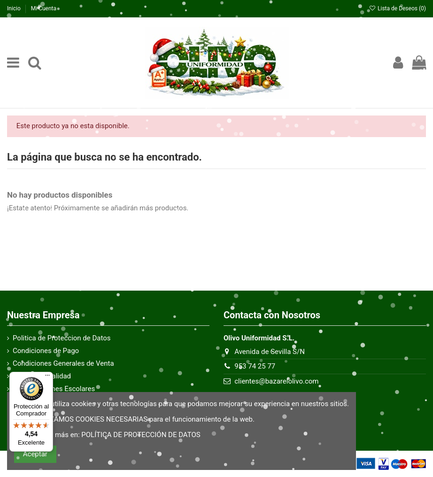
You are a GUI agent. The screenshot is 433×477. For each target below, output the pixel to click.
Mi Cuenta (43, 8)
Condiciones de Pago (46, 350)
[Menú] (47, 377)
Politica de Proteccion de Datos (62, 338)
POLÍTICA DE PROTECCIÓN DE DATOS (140, 435)
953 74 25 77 (254, 366)
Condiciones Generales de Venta (63, 363)
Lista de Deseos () (397, 8)
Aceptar (35, 454)
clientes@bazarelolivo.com (276, 381)
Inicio (14, 8)
